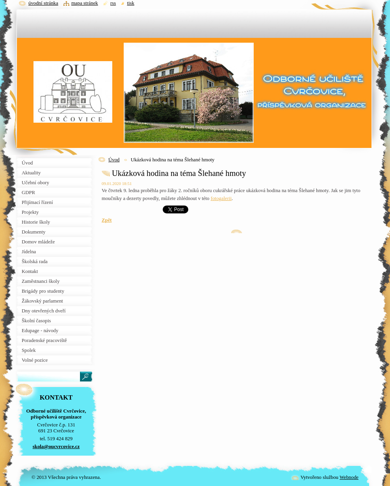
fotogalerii (221, 198)
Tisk (130, 3)
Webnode (349, 477)
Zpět (107, 220)
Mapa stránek (84, 3)
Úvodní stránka (43, 3)
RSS (113, 3)
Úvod (113, 160)
